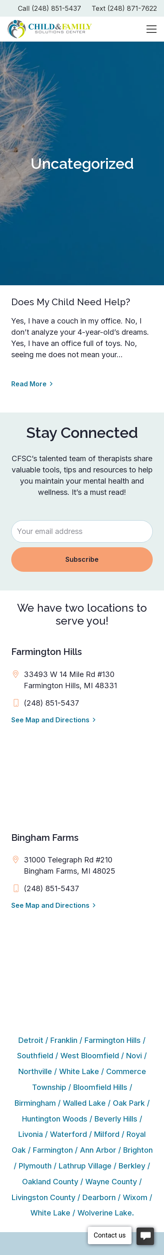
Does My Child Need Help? (70, 301)
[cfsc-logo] (49, 29)
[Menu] (152, 29)
